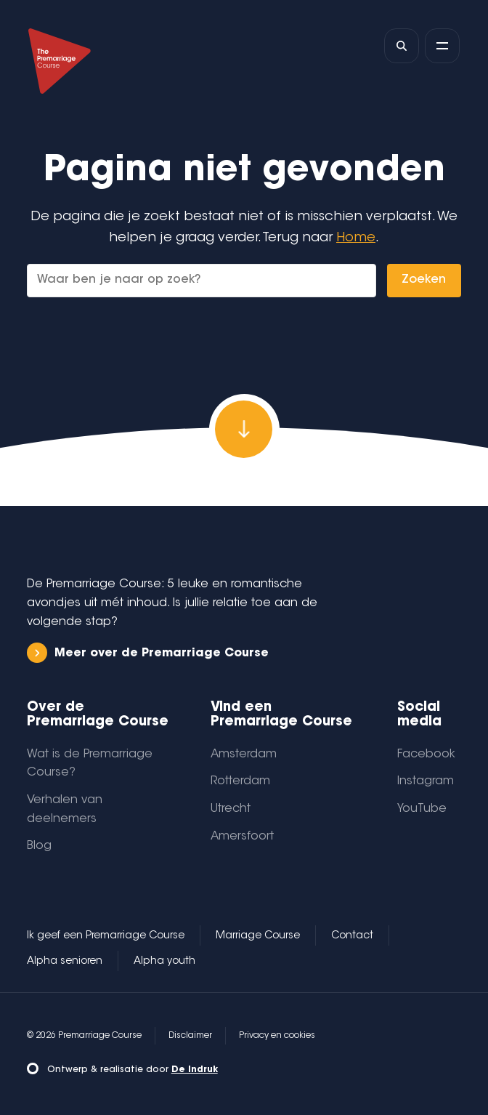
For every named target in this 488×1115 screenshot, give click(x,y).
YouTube (422, 809)
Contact (352, 936)
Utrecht (231, 809)
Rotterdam (240, 781)
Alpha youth (164, 962)
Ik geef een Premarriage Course (105, 936)
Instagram (425, 781)
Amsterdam (244, 754)
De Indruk (194, 1070)
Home (355, 238)
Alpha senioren (64, 962)
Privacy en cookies (277, 1035)
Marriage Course (258, 936)
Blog (39, 846)
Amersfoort (242, 836)
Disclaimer (190, 1035)
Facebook (426, 754)
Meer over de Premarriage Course (148, 653)
